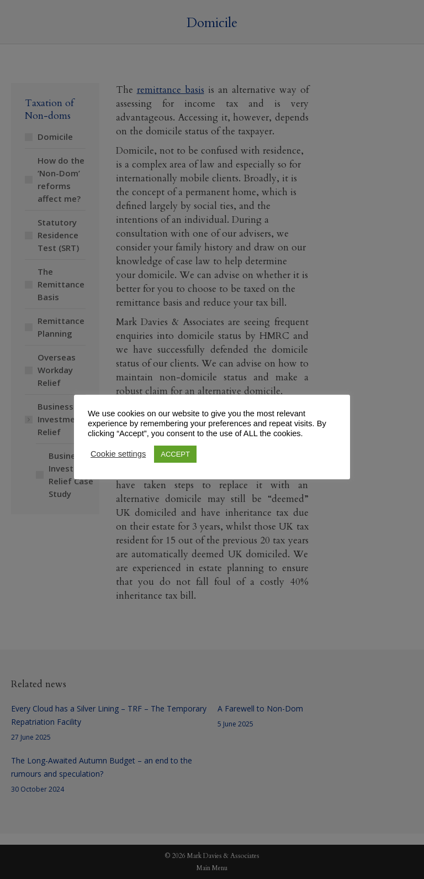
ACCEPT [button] (175, 454)
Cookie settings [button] (118, 453)
